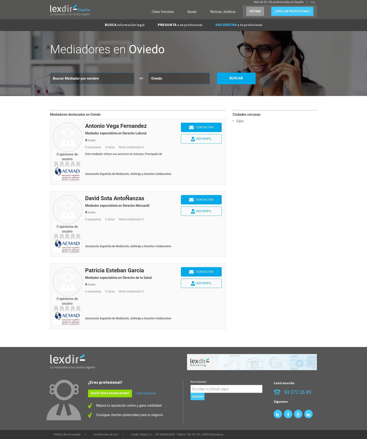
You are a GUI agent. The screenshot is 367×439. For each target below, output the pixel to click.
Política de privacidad (67, 434)
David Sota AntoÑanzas (114, 198)
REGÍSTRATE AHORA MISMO (110, 393)
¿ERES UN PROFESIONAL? (292, 11)
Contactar (201, 127)
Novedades (199, 382)
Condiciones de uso (105, 434)
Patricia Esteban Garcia (114, 270)
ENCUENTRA (239, 24)
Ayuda (191, 11)
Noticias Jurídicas (223, 11)
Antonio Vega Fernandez (116, 126)
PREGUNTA (180, 24)
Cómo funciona (163, 11)
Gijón (240, 121)
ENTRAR (255, 11)
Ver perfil (201, 139)
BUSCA (124, 24)
